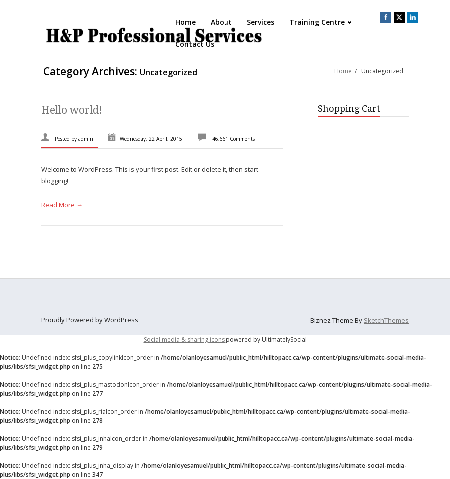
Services (260, 22)
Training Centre (321, 22)
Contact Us (194, 44)
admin (85, 138)
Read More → (62, 204)
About (221, 22)
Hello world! (71, 110)
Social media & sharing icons (185, 339)
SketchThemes (386, 320)
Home (185, 22)
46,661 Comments (233, 138)
